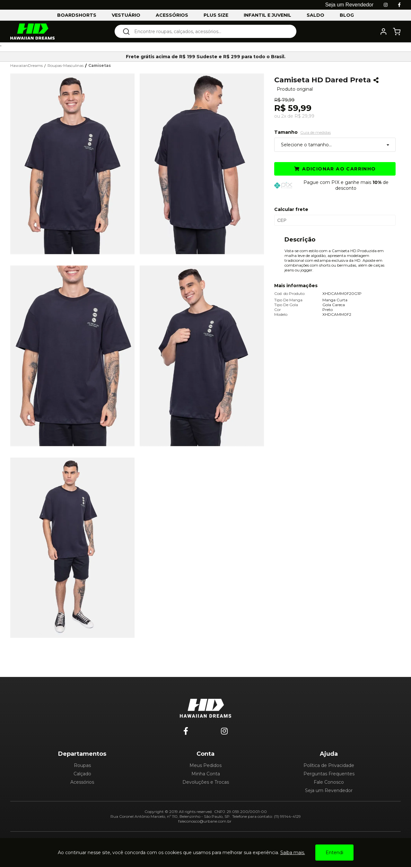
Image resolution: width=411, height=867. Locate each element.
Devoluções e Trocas (205, 782)
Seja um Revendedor (329, 790)
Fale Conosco (329, 782)
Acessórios (82, 782)
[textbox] (209, 31)
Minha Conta (205, 774)
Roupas (82, 765)
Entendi (334, 852)
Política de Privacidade (328, 765)
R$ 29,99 (304, 116)
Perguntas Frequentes (328, 774)
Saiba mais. (292, 852)
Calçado (82, 774)
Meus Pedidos (205, 765)
